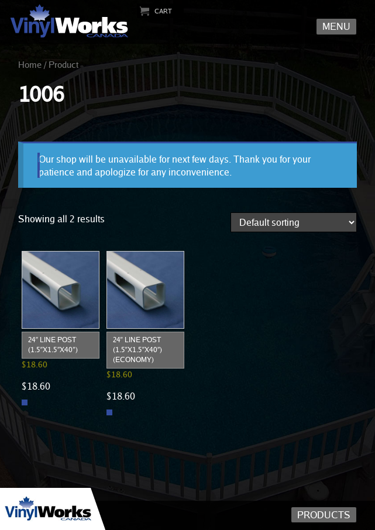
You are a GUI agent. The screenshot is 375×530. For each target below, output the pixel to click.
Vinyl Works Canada (69, 21)
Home (30, 64)
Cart (163, 11)
